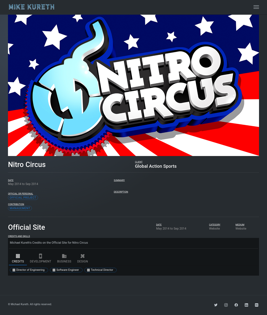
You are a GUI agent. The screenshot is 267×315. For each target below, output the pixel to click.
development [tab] (40, 258)
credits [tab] (18, 258)
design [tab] (82, 258)
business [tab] (64, 258)
